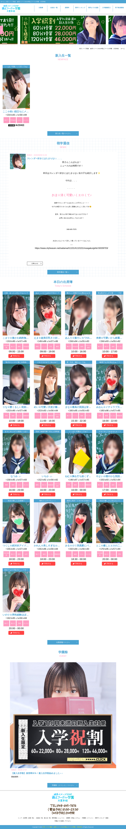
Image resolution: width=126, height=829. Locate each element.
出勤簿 (41, 7)
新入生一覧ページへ (63, 133)
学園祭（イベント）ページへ (63, 785)
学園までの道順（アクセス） (63, 821)
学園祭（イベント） (88, 818)
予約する (16, 356)
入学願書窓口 (106, 9)
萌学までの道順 (93, 7)
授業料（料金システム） (73, 818)
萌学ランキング (80, 7)
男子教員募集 (119, 7)
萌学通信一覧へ (63, 272)
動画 (107, 818)
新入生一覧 (47, 818)
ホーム (123, 48)
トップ (20, 818)
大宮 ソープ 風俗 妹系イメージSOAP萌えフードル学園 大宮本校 (99, 48)
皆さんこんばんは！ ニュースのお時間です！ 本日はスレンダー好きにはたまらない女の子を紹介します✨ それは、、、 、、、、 (71, 203)
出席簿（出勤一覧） (29, 818)
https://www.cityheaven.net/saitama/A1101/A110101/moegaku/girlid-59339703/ (71, 248)
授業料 (67, 7)
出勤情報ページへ (63, 642)
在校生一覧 (54, 7)
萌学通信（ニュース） (58, 818)
